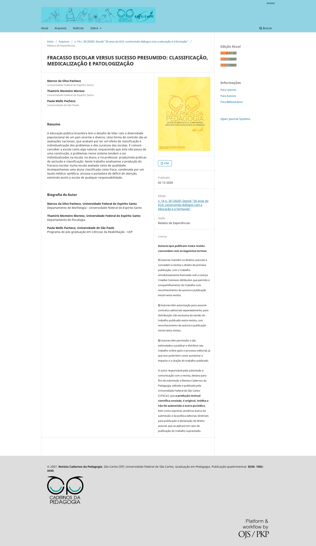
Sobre (94, 28)
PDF (166, 163)
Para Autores (228, 96)
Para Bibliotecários (231, 102)
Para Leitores (228, 90)
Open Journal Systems (235, 119)
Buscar (265, 28)
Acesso (271, 3)
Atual (44, 28)
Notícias (78, 28)
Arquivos (61, 28)
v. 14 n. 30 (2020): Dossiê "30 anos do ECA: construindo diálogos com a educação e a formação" (131, 41)
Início (50, 41)
